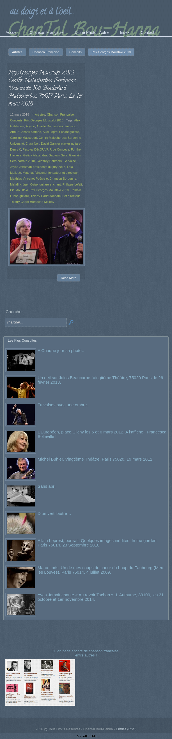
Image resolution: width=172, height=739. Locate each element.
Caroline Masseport (23, 137)
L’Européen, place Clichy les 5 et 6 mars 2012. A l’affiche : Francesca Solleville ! (102, 434)
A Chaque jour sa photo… (62, 350)
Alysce (30, 126)
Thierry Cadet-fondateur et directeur (55, 196)
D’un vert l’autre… (54, 513)
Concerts (16, 120)
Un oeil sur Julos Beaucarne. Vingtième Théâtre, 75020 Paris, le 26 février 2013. (100, 379)
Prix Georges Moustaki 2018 (43, 120)
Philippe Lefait (72, 184)
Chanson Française (60, 114)
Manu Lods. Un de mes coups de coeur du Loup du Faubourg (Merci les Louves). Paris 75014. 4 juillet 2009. (101, 569)
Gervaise (69, 161)
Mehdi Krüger (19, 184)
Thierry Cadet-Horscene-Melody (32, 201)
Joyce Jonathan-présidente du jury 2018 (37, 166)
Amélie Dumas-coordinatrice (55, 126)
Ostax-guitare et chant (45, 184)
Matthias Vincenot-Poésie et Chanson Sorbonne (43, 178)
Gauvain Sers (58, 155)
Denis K (15, 149)
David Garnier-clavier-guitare (61, 143)
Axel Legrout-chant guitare (61, 131)
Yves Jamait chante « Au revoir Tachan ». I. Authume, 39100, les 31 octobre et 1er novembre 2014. (101, 597)
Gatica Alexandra (35, 155)
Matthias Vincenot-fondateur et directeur (50, 172)
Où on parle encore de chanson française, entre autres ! (86, 653)
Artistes (40, 114)
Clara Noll (32, 143)
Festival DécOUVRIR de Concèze (46, 149)
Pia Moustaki (19, 190)
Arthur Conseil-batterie (25, 131)
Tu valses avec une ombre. (63, 404)
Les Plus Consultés (22, 340)
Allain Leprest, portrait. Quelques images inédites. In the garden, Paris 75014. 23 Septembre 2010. (98, 542)
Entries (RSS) (126, 729)
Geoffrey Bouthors (49, 161)
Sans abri (46, 486)
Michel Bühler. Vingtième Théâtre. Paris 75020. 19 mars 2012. (95, 459)
